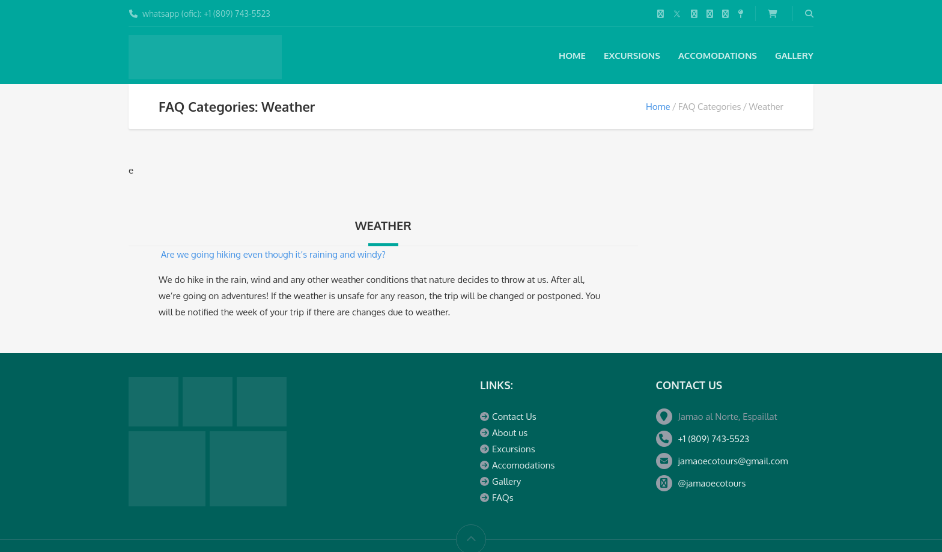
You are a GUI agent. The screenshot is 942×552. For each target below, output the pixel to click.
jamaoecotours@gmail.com (733, 461)
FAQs (503, 497)
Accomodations (717, 55)
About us (509, 432)
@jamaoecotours (712, 483)
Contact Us (514, 416)
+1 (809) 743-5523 (714, 438)
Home (572, 55)
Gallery (794, 55)
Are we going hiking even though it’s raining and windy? (273, 254)
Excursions (632, 55)
